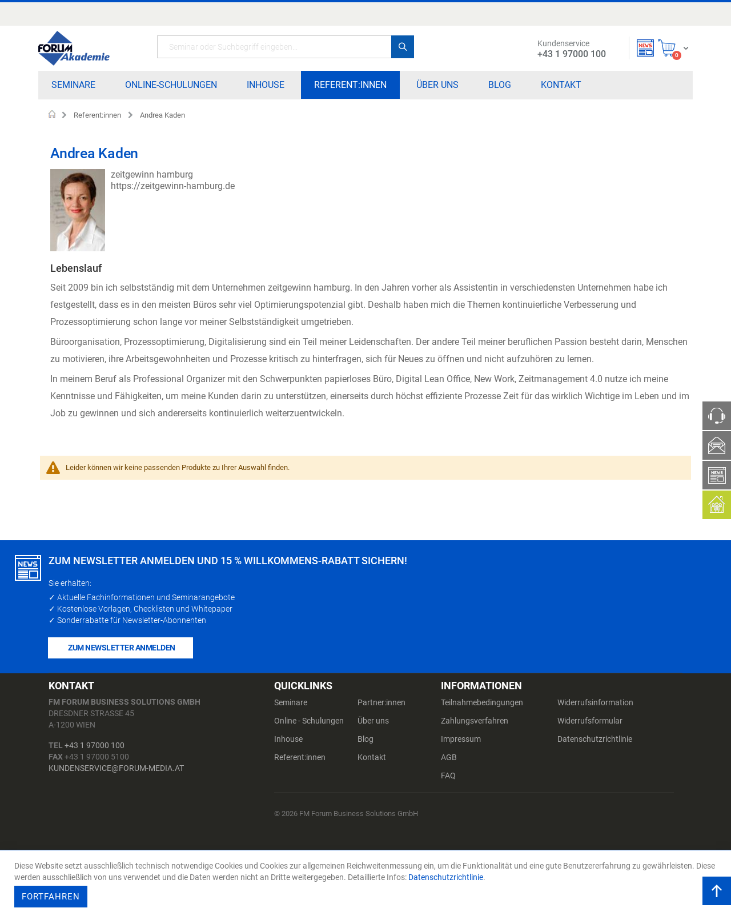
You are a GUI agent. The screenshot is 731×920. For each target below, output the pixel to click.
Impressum (461, 739)
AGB (449, 757)
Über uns (373, 720)
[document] (367, 885)
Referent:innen (97, 115)
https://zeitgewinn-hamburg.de (173, 185)
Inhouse (288, 739)
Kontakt (372, 757)
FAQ (448, 775)
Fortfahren (51, 896)
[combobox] (285, 46)
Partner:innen (381, 702)
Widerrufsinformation (595, 702)
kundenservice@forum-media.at (116, 768)
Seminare (290, 702)
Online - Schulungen (309, 720)
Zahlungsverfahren (474, 720)
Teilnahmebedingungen (482, 702)
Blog (365, 739)
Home (52, 115)
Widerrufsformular (589, 720)
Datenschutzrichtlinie (594, 739)
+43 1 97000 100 (94, 745)
